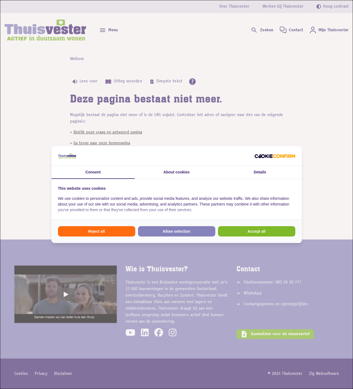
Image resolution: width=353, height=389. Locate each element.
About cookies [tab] (176, 172)
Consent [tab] (93, 172)
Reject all (96, 231)
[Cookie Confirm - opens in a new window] (274, 156)
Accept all (256, 231)
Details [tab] (260, 172)
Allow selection (177, 231)
